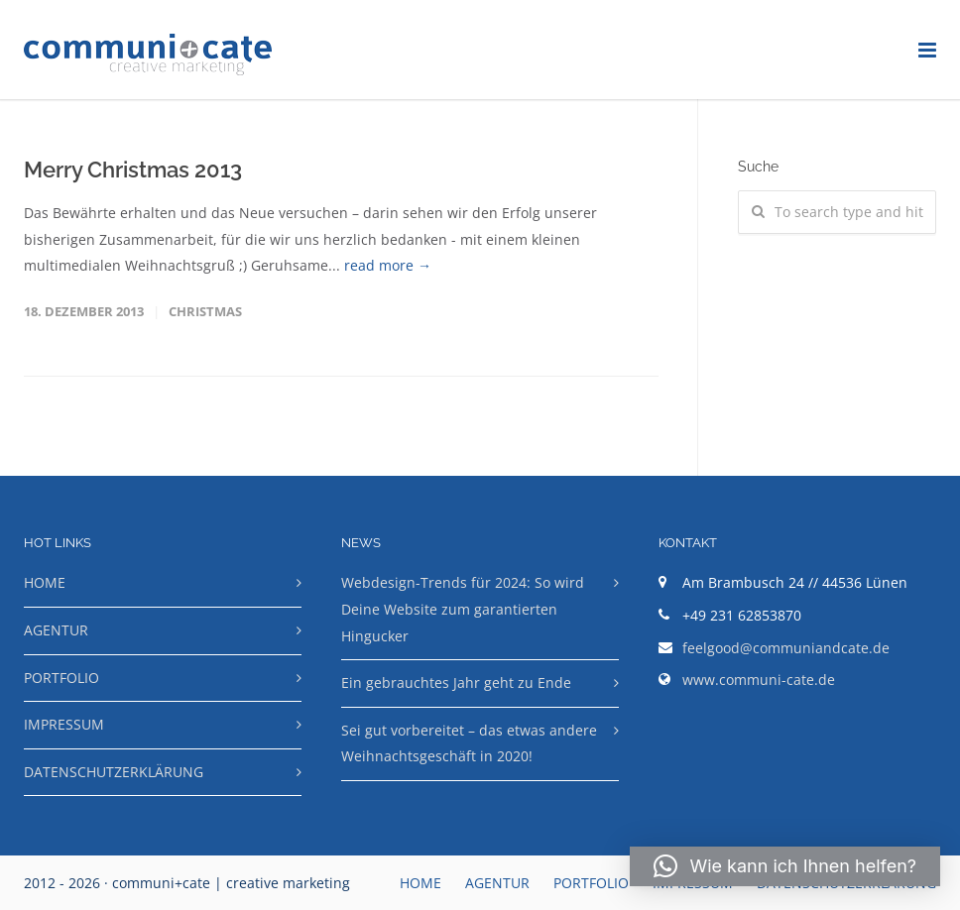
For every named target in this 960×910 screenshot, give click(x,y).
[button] (785, 866)
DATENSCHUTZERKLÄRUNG (113, 771)
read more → (387, 265)
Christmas (205, 311)
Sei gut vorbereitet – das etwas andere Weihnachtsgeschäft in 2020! (469, 743)
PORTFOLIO (61, 677)
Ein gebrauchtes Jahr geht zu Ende (456, 682)
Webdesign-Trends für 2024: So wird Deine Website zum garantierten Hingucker (462, 608)
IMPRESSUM (64, 724)
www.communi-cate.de (758, 679)
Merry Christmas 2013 (133, 169)
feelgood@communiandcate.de (786, 647)
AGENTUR (56, 630)
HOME (44, 582)
